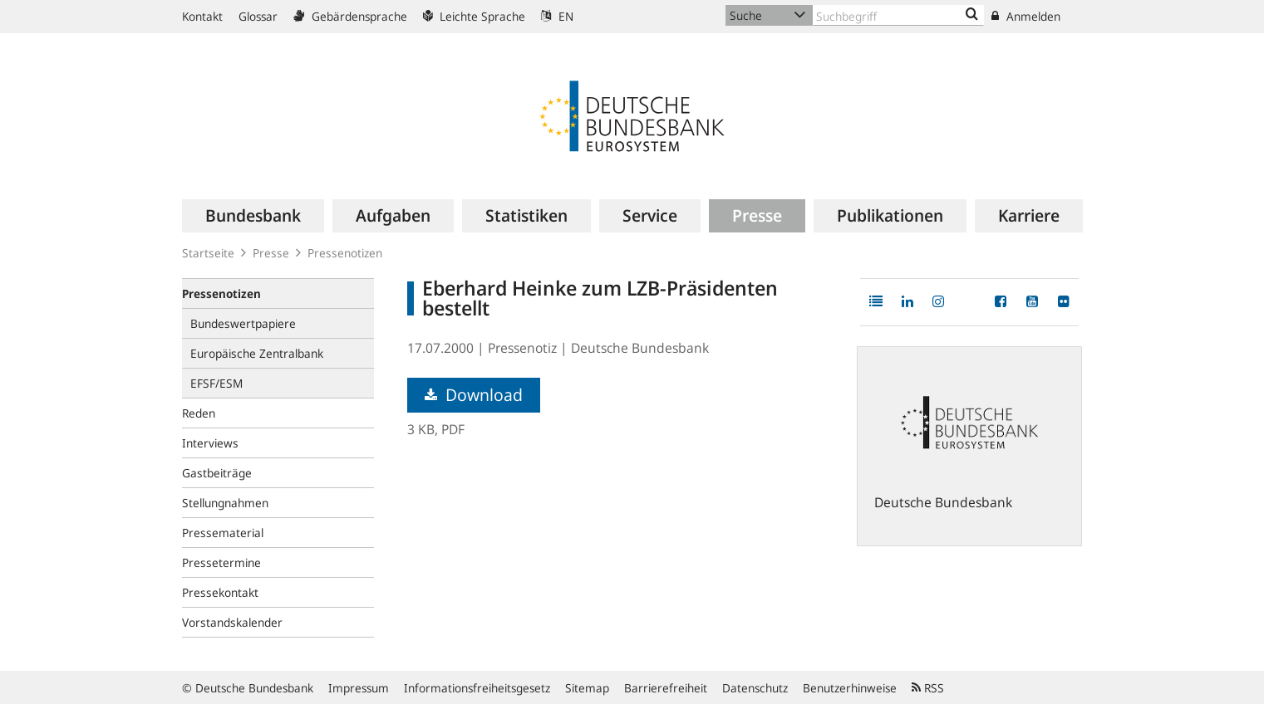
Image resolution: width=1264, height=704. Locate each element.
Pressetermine (221, 562)
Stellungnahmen (225, 503)
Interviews (210, 443)
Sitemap (587, 688)
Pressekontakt (220, 592)
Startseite (208, 253)
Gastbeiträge (217, 473)
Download (474, 395)
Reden (198, 413)
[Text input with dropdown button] (898, 15)
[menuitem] (253, 215)
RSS (928, 688)
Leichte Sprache (474, 16)
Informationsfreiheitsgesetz (477, 688)
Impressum (358, 688)
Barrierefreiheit (665, 688)
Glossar (258, 16)
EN (557, 16)
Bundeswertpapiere (243, 323)
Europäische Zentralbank (256, 353)
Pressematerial (222, 532)
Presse (271, 253)
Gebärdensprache (350, 16)
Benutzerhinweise (850, 688)
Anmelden (1025, 16)
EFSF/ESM (216, 383)
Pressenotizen (344, 253)
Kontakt (202, 16)
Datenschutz (755, 688)
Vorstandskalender (232, 622)
